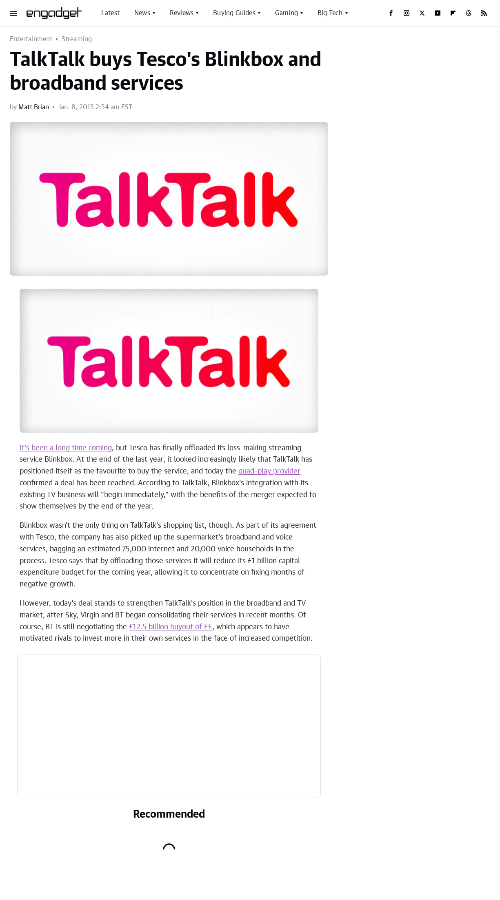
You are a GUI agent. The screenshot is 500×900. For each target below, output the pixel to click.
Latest (110, 13)
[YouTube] (437, 13)
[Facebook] (391, 13)
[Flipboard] (453, 13)
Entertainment (31, 39)
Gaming (286, 13)
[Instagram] (406, 13)
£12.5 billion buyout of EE (170, 627)
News (142, 13)
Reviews (181, 13)
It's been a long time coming (66, 448)
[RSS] (484, 13)
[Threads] (468, 13)
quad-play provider (269, 471)
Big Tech (330, 13)
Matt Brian (33, 107)
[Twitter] (422, 13)
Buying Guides (234, 13)
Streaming (77, 39)
